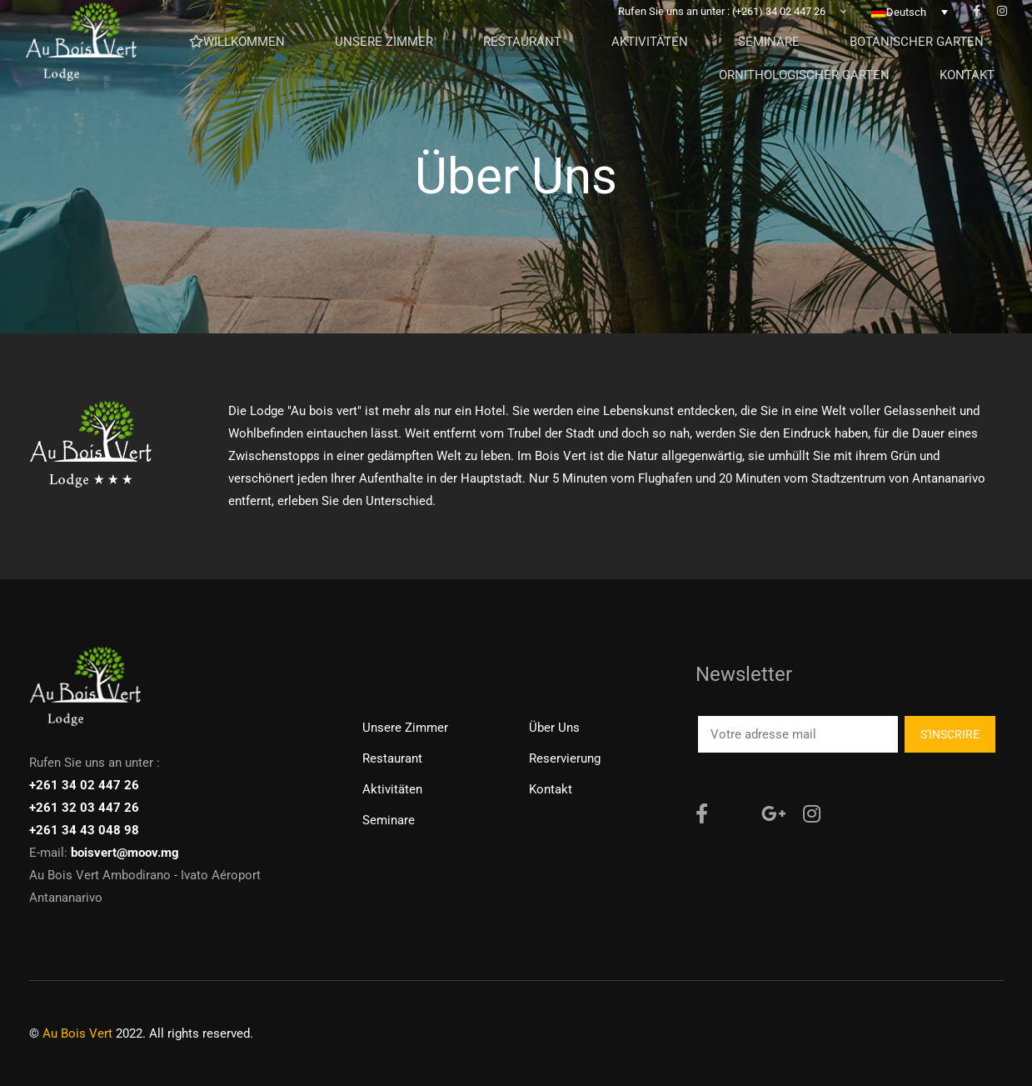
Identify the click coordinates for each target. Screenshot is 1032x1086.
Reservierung (565, 758)
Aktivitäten (392, 789)
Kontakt (550, 789)
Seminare (388, 820)
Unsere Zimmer (405, 727)
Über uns (554, 727)
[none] (909, 24)
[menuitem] (909, 24)
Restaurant (392, 758)
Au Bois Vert (77, 1033)
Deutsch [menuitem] (906, 24)
